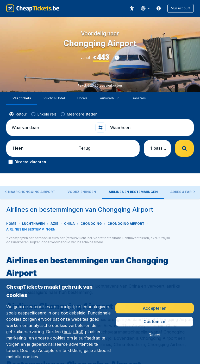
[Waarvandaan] (51, 114)
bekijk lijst (73, 331)
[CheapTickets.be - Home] (32, 8)
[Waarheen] (149, 114)
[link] (158, 8)
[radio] (18, 101)
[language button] (145, 8)
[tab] (87, 181)
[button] (180, 8)
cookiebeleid (73, 313)
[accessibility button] (131, 8)
